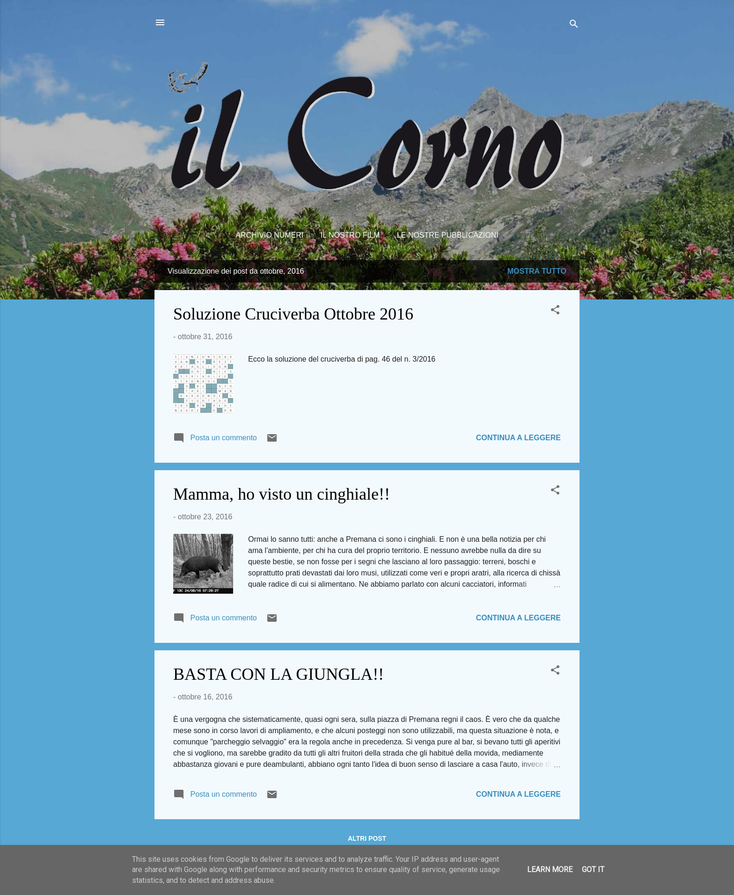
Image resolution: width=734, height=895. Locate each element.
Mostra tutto (536, 271)
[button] (555, 311)
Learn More (550, 869)
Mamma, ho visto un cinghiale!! (281, 494)
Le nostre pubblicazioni (448, 235)
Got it (593, 869)
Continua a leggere (518, 438)
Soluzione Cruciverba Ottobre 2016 (293, 314)
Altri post (367, 838)
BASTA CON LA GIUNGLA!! (278, 674)
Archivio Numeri (269, 235)
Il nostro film (350, 235)
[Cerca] (574, 25)
